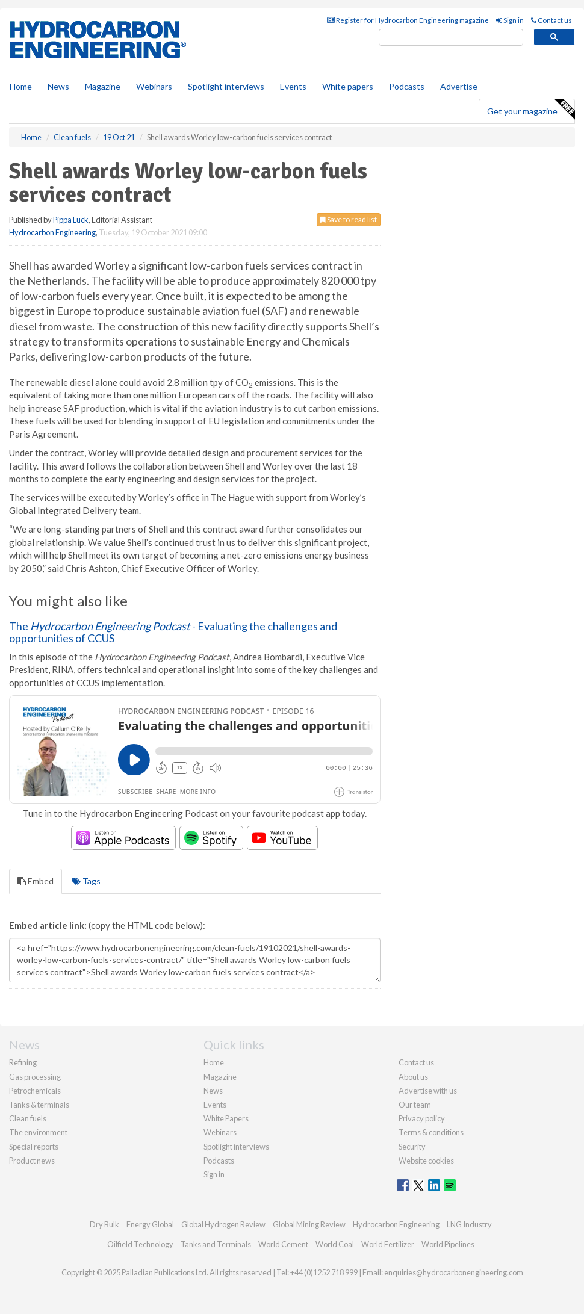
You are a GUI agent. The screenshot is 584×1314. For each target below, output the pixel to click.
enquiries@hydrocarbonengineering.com (453, 1272)
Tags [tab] (86, 881)
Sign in (510, 20)
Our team (415, 1104)
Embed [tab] (35, 881)
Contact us (551, 20)
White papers (347, 86)
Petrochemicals (35, 1091)
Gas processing (35, 1077)
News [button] (58, 86)
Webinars (154, 86)
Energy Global (150, 1224)
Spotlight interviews (226, 86)
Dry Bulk (104, 1224)
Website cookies (426, 1160)
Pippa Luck (71, 220)
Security (412, 1146)
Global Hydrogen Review (223, 1224)
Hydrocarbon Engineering (52, 232)
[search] (451, 37)
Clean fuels (27, 1118)
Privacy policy (422, 1118)
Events (293, 86)
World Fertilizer (387, 1244)
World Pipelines (447, 1244)
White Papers (226, 1118)
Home (21, 86)
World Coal (334, 1244)
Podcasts (406, 86)
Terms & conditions (431, 1132)
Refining (23, 1062)
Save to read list (348, 219)
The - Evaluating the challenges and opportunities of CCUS (173, 632)
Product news (32, 1160)
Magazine (102, 86)
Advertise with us (428, 1091)
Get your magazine (530, 109)
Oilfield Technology (140, 1244)
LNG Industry (469, 1224)
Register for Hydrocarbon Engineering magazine (408, 20)
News (213, 1091)
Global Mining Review (309, 1224)
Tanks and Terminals (216, 1244)
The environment (38, 1132)
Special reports (33, 1146)
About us (413, 1077)
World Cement (283, 1244)
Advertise (458, 86)
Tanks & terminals (39, 1104)
